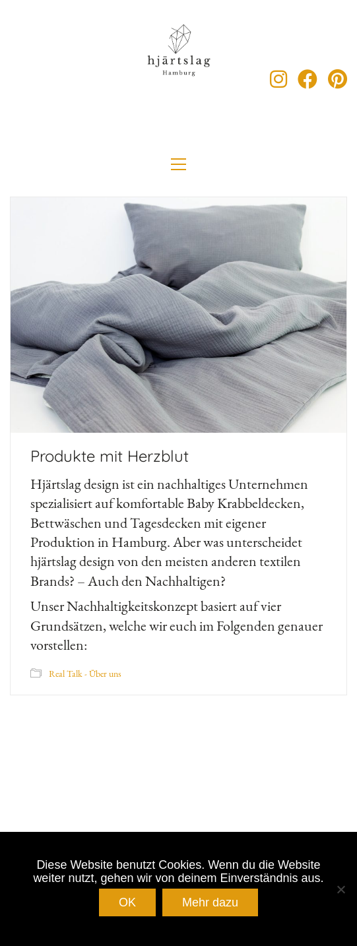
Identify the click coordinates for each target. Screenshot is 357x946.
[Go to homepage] (179, 79)
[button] (178, 164)
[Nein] (340, 889)
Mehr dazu (210, 902)
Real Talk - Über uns (85, 673)
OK (127, 902)
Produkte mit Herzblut (109, 455)
